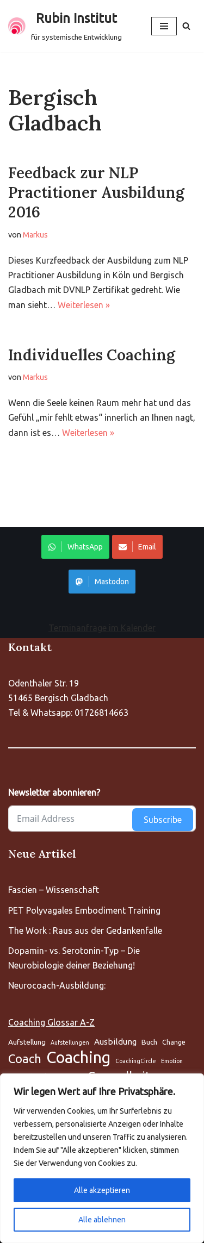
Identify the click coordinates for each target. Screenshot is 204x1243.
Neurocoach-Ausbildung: (57, 985)
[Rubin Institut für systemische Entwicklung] (65, 26)
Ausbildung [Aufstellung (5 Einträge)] (115, 1041)
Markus (35, 234)
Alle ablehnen (102, 1219)
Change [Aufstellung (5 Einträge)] (174, 1042)
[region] (102, 1158)
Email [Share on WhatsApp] (137, 546)
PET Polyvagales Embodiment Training (84, 910)
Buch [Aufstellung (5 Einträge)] (149, 1042)
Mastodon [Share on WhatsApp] (102, 581)
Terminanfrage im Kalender (102, 628)
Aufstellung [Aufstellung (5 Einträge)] (27, 1042)
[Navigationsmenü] (164, 26)
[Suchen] (186, 26)
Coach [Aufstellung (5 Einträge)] (24, 1058)
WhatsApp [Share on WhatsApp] (75, 546)
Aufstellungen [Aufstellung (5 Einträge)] (70, 1042)
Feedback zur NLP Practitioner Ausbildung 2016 (96, 192)
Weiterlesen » (84, 305)
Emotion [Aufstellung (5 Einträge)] (172, 1061)
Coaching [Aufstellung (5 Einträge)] (78, 1057)
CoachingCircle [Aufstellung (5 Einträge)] (135, 1061)
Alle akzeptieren (102, 1190)
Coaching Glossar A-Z (51, 1022)
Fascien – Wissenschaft (53, 890)
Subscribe (163, 819)
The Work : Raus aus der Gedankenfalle (85, 930)
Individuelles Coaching (91, 355)
